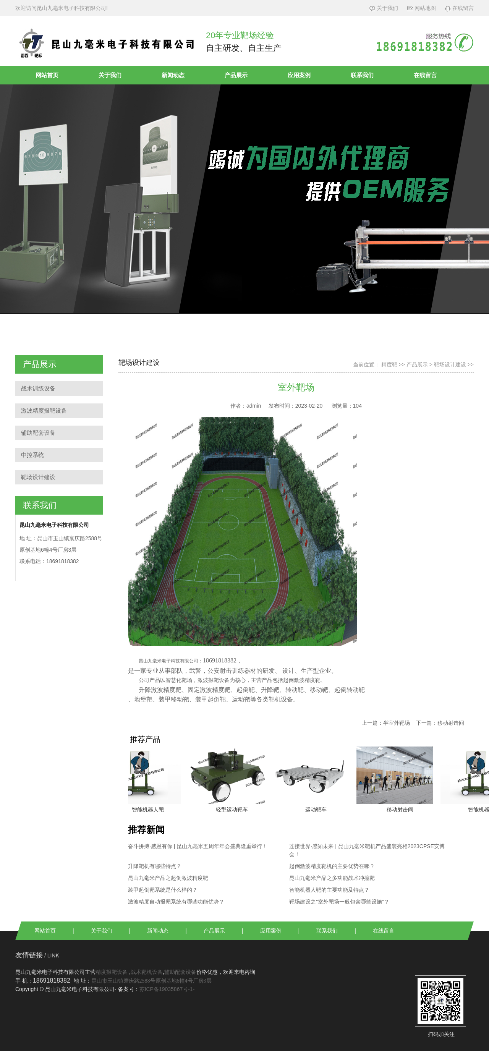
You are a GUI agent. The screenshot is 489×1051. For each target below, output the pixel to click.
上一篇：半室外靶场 (386, 723)
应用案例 (299, 75)
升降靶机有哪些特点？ (154, 866)
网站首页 (47, 75)
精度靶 (389, 364)
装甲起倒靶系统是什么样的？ (163, 890)
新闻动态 (173, 75)
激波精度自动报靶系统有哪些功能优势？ (176, 902)
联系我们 (362, 75)
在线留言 (459, 8)
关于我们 (383, 8)
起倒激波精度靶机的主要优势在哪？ (332, 866)
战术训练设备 (38, 388)
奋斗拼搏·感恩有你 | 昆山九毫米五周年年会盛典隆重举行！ (197, 846)
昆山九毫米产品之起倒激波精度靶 (168, 878)
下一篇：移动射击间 (440, 723)
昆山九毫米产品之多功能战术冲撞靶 (332, 878)
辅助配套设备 (38, 432)
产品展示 (236, 75)
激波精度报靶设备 (44, 410)
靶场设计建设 (38, 477)
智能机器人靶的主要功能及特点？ (329, 890)
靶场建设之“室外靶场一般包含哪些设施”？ (339, 902)
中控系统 (32, 455)
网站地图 (421, 8)
